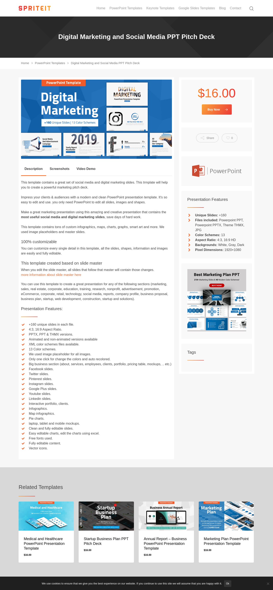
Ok (227, 583)
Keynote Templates (160, 8)
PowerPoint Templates (125, 8)
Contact (235, 8)
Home (101, 8)
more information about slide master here (51, 275)
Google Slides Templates (196, 8)
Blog (222, 8)
